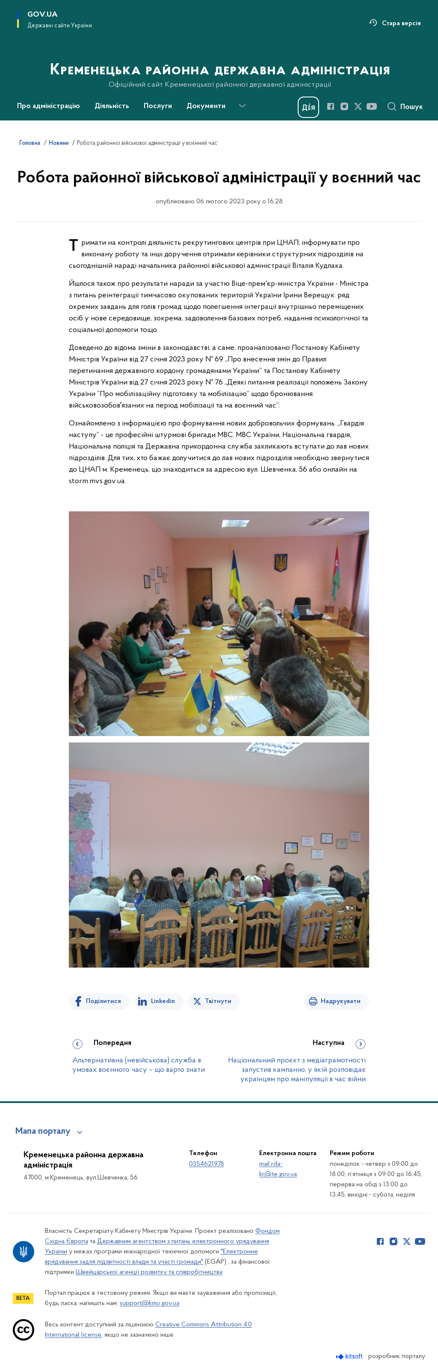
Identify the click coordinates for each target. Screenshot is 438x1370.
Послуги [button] (158, 106)
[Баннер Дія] (308, 107)
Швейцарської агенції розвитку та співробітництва (149, 1272)
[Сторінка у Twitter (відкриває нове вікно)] (358, 106)
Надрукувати (341, 1001)
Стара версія (401, 23)
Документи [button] (205, 106)
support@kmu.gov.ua (149, 1303)
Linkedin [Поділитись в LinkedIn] (163, 1001)
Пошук (411, 107)
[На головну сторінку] (219, 59)
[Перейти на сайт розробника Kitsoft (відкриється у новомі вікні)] (350, 1356)
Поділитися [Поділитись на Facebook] (103, 1001)
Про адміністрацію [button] (48, 106)
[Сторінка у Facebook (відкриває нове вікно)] (331, 106)
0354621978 (206, 1164)
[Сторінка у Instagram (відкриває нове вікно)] (344, 106)
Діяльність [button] (112, 106)
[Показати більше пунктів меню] (242, 106)
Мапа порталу (43, 1131)
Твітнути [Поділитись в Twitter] (218, 1001)
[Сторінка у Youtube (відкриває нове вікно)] (372, 106)
